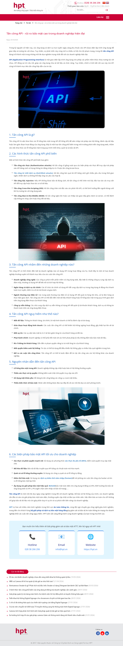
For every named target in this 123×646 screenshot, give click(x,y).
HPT (11, 507)
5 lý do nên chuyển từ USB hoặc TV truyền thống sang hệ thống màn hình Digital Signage (49, 607)
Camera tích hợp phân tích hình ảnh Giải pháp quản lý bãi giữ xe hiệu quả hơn (44, 611)
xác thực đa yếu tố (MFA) (75, 461)
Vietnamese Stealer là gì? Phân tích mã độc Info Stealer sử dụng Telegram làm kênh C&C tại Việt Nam (53, 586)
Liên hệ (100, 17)
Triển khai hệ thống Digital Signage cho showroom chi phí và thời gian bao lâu (45, 598)
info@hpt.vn (62, 549)
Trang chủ (18, 23)
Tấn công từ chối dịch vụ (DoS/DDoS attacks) (33, 173)
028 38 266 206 (32, 549)
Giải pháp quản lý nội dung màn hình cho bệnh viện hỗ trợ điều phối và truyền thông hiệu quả (51, 594)
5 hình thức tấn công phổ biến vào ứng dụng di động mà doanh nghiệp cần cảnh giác (48, 590)
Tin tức (28, 23)
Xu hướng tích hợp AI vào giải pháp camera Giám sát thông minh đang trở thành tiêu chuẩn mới (52, 615)
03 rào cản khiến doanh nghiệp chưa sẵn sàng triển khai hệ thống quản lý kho (45, 577)
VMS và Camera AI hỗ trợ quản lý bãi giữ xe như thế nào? (36, 581)
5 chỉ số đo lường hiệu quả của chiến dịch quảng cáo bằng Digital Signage (43, 603)
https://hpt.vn (90, 549)
